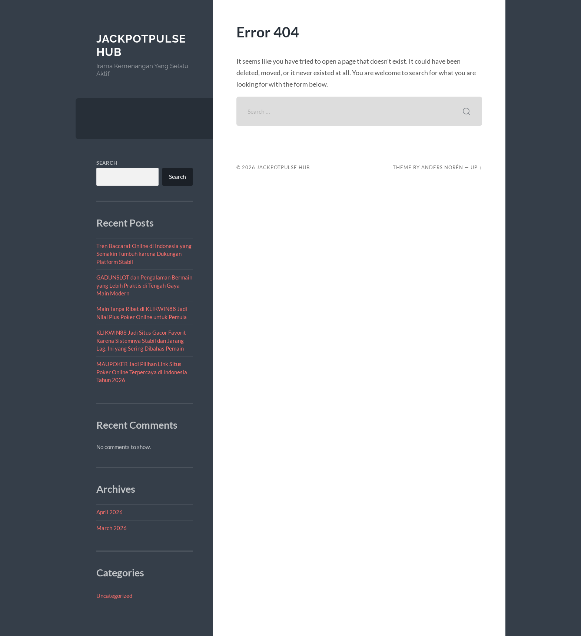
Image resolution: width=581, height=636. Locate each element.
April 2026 (109, 512)
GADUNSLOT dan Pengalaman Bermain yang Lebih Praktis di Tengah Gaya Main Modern (144, 285)
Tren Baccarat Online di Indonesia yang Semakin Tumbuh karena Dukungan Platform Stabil (144, 253)
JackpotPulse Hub (283, 167)
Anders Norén (442, 167)
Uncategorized (114, 595)
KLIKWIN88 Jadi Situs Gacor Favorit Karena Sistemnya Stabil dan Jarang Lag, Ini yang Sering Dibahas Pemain (141, 340)
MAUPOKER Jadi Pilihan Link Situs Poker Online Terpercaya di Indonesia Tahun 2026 (141, 372)
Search (106, 163)
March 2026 (111, 528)
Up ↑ (476, 167)
